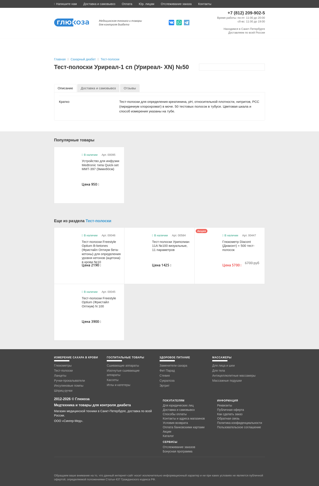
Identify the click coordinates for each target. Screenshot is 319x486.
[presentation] (65, 88)
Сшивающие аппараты (123, 365)
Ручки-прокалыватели (69, 380)
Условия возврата (175, 423)
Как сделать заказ (229, 414)
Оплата (127, 4)
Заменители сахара (173, 365)
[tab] (65, 88)
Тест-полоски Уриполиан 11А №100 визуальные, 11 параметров (170, 246)
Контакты (204, 4)
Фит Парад (167, 370)
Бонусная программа (177, 451)
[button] (65, 4)
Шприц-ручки (63, 390)
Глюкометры (63, 365)
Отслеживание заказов (179, 447)
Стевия (165, 375)
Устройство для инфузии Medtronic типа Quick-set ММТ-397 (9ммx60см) (100, 165)
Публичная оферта (230, 409)
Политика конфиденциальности (239, 423)
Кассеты (113, 380)
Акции (167, 431)
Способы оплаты (175, 414)
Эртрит (165, 385)
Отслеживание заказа (176, 4)
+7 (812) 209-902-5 (246, 13)
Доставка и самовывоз (99, 4)
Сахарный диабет (84, 59)
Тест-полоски (110, 59)
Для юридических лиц (178, 405)
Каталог (168, 436)
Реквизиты (224, 405)
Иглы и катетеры (118, 385)
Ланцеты (60, 375)
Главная (60, 59)
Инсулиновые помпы (69, 385)
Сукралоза (167, 380)
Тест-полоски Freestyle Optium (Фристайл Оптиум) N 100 (99, 302)
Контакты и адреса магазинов (184, 418)
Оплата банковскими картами (184, 427)
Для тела (218, 370)
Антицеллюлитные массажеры (234, 375)
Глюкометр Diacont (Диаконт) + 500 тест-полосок (238, 246)
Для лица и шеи (223, 365)
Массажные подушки (227, 380)
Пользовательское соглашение (239, 427)
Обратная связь (228, 418)
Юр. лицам (146, 4)
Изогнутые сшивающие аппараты (123, 373)
